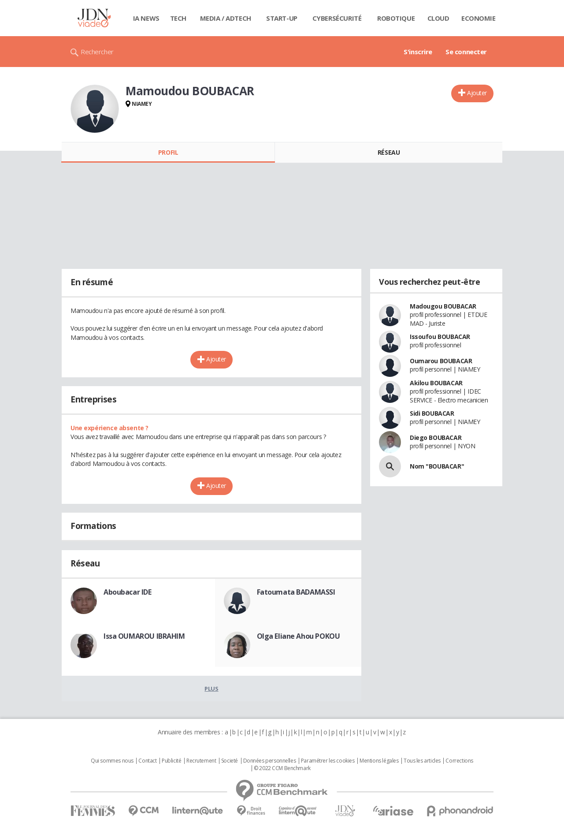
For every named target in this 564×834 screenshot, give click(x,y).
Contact (147, 761)
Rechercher (97, 51)
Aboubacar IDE (128, 592)
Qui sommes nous (112, 761)
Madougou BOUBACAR (443, 306)
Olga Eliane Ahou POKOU (298, 636)
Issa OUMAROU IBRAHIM (144, 636)
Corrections (459, 761)
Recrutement (201, 761)
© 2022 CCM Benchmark (282, 768)
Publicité (171, 761)
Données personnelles (269, 761)
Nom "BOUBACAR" (437, 466)
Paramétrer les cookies (328, 761)
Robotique (396, 18)
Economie (478, 18)
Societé (229, 761)
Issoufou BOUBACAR (440, 336)
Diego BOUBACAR (435, 437)
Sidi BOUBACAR (432, 413)
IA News (146, 18)
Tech (178, 18)
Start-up (281, 18)
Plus (211, 689)
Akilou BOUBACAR (436, 383)
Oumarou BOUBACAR (441, 361)
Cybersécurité (337, 18)
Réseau (389, 152)
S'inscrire (418, 51)
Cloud (438, 18)
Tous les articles (422, 761)
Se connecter (466, 51)
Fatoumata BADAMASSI (296, 592)
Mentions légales (379, 761)
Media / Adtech (225, 18)
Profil (168, 152)
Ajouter (477, 93)
